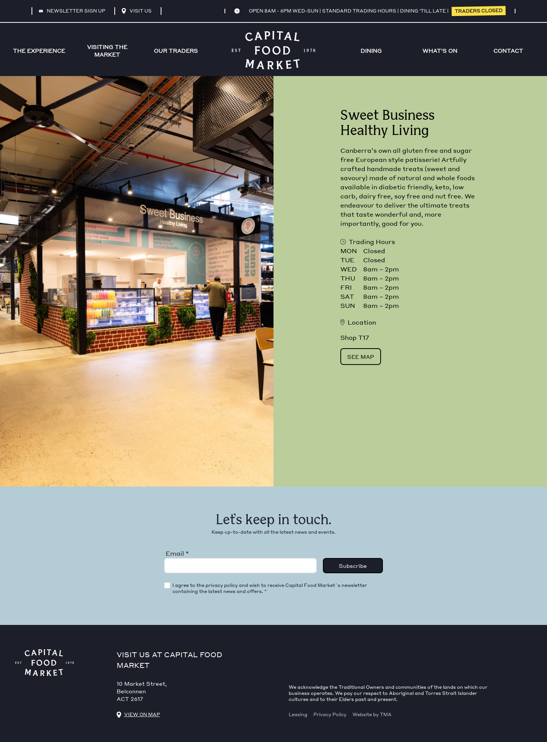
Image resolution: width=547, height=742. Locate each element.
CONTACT (508, 50)
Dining (371, 50)
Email (177, 553)
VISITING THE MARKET (107, 50)
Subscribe (353, 565)
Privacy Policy (329, 714)
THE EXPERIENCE (39, 50)
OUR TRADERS (176, 50)
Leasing (298, 714)
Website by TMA (372, 714)
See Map (360, 356)
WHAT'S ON (439, 50)
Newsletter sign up (71, 11)
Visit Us (136, 11)
